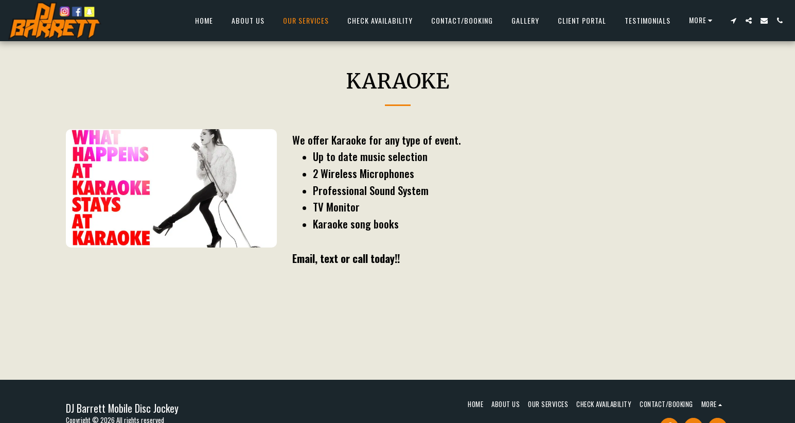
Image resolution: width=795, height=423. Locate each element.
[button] (733, 20)
